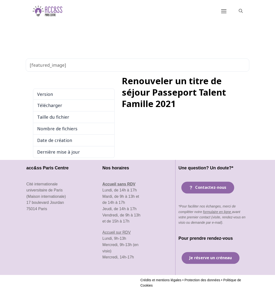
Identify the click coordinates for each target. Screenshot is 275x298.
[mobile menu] (224, 11)
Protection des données (201, 280)
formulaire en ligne (217, 212)
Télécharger (39, 80)
